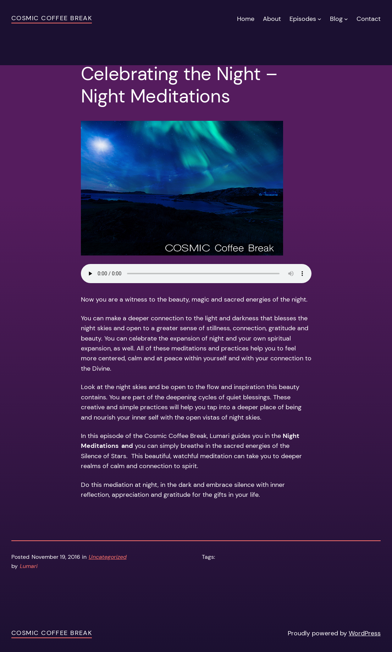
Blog (336, 19)
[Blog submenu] (346, 19)
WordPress (365, 633)
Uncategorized (108, 557)
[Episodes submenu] (319, 19)
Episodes (302, 19)
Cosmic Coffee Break (51, 18)
